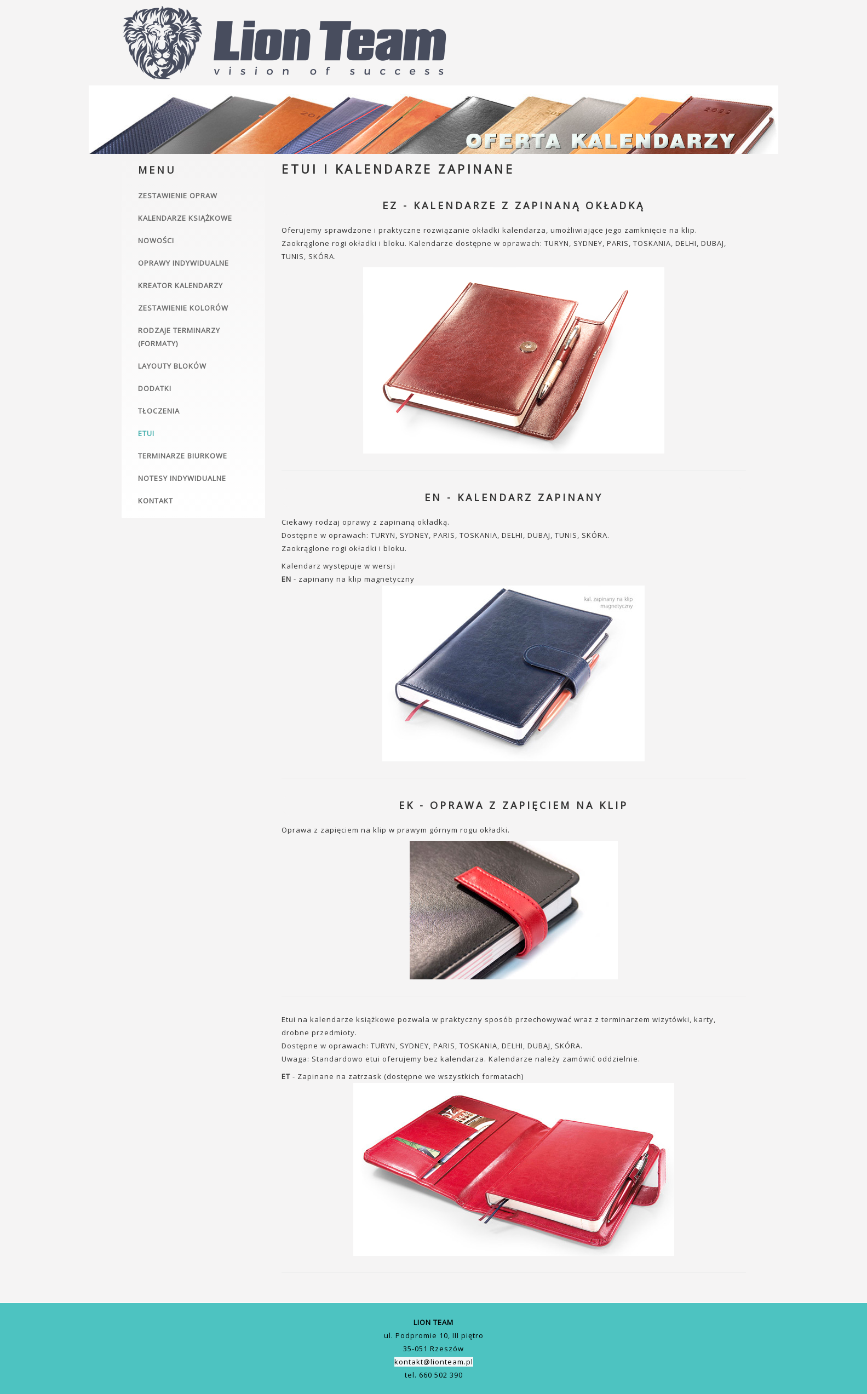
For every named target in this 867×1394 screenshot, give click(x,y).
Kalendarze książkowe (185, 218)
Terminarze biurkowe (182, 456)
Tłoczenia (159, 411)
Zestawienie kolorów (183, 308)
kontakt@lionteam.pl (433, 1362)
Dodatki (154, 388)
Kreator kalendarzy (180, 285)
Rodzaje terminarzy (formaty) (179, 336)
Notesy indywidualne (182, 478)
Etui (146, 433)
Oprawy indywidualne (183, 263)
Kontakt (155, 501)
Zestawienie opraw (177, 195)
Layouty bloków (172, 366)
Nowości (156, 240)
